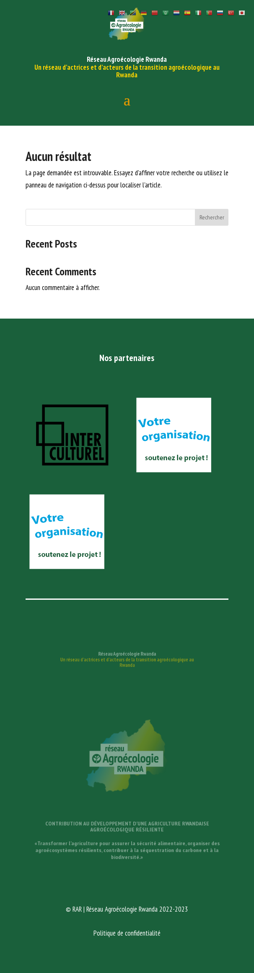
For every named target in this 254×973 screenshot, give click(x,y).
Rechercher (212, 217)
